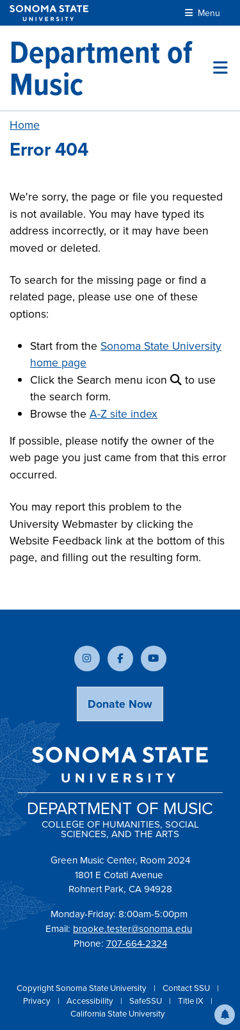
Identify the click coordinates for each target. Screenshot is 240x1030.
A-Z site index (123, 413)
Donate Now (120, 704)
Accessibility (91, 1001)
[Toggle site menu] (220, 68)
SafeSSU (146, 1001)
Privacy (37, 1001)
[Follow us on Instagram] (87, 658)
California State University (117, 1014)
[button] (224, 1014)
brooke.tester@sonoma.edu (132, 929)
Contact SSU (187, 988)
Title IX (191, 1001)
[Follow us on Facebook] (120, 658)
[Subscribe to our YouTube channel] (153, 658)
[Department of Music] (111, 68)
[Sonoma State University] (49, 13)
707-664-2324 (136, 943)
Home (25, 125)
